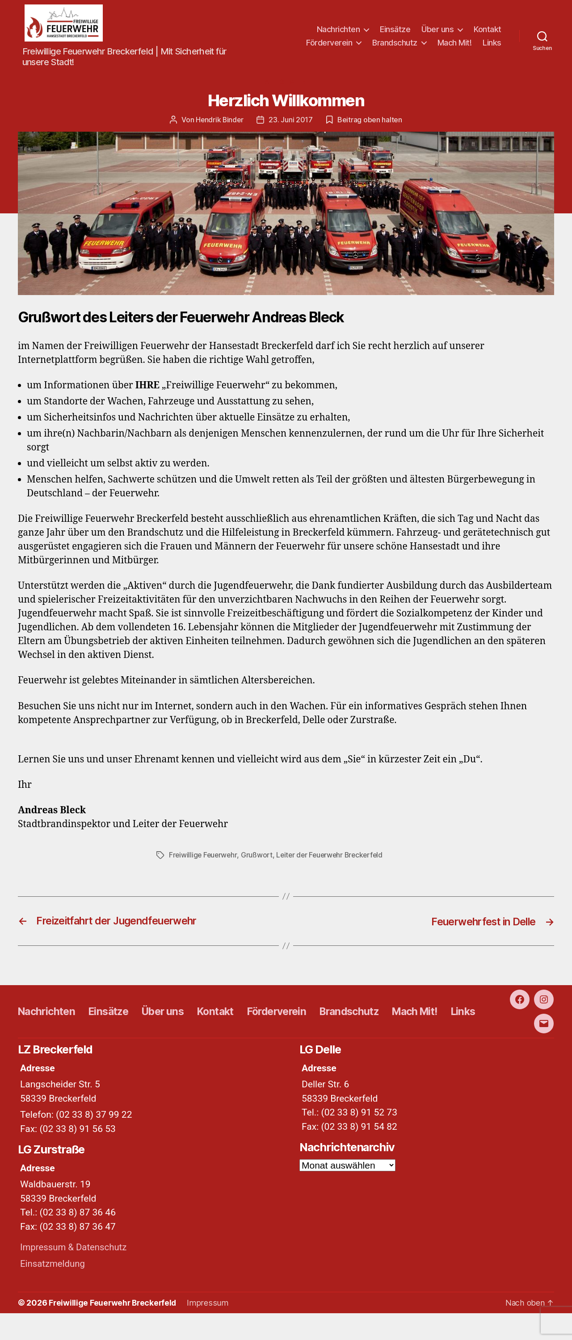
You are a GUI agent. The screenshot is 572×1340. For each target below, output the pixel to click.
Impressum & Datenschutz (75, 1274)
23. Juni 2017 (291, 123)
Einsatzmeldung (53, 1290)
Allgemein (286, 86)
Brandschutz (394, 44)
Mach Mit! (454, 44)
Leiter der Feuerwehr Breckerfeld (333, 858)
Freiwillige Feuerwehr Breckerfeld (114, 1329)
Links (492, 44)
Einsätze (395, 30)
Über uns (437, 30)
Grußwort (258, 858)
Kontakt (487, 30)
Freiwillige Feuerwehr (204, 858)
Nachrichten (338, 30)
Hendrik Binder (219, 123)
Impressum (209, 1329)
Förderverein (329, 44)
